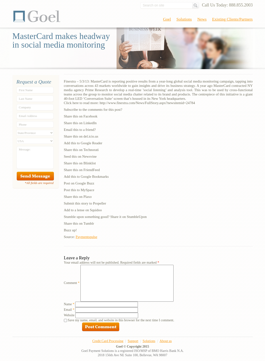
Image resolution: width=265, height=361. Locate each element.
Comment (72, 283)
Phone (23, 124)
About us (166, 341)
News (202, 19)
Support (133, 341)
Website (69, 315)
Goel (36, 16)
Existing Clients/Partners (232, 19)
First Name (26, 90)
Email (69, 309)
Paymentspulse (86, 237)
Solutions (184, 19)
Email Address (28, 116)
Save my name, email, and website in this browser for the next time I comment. (121, 320)
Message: (25, 149)
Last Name (26, 98)
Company (25, 107)
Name (69, 304)
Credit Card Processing (107, 341)
